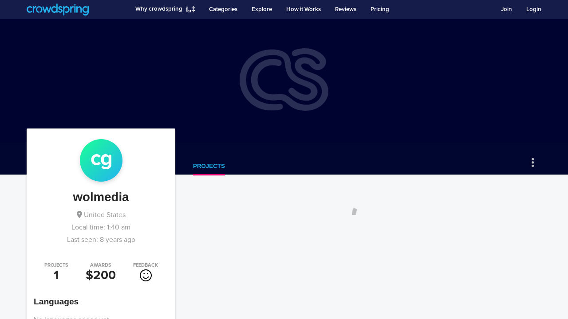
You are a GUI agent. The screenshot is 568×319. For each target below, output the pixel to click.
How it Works (303, 9)
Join (506, 9)
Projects (209, 166)
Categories (223, 9)
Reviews (345, 9)
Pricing (380, 9)
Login (533, 9)
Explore (262, 9)
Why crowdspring (158, 8)
